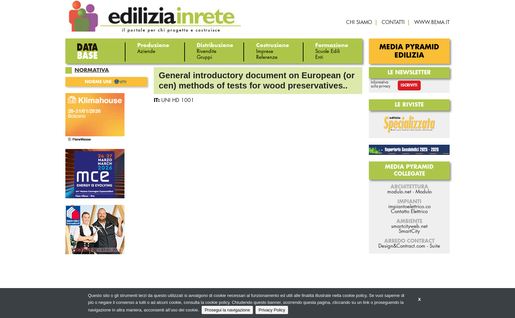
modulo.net (399, 191)
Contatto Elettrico (409, 211)
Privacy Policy (271, 309)
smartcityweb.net (409, 226)
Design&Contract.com (401, 246)
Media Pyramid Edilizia (409, 51)
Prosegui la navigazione (227, 309)
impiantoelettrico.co (409, 206)
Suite (435, 246)
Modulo (423, 191)
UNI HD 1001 (177, 100)
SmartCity (409, 231)
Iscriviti (409, 85)
